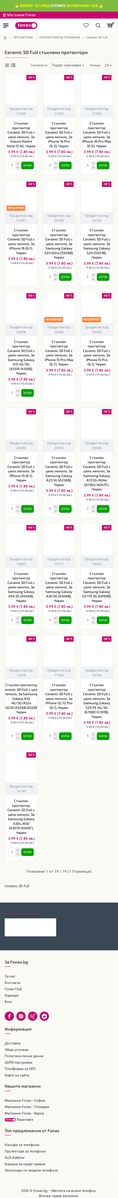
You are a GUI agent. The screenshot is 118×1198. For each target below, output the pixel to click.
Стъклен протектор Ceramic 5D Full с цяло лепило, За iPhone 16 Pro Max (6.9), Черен (96, 134)
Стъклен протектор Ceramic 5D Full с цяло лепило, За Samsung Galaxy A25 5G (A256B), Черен (59, 468)
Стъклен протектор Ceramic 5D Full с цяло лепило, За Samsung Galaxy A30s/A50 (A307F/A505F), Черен (21, 811)
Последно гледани (22, 903)
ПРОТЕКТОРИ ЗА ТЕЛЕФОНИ (59, 37)
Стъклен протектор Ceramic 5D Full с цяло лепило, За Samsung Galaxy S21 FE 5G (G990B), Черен (96, 583)
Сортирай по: (34, 65)
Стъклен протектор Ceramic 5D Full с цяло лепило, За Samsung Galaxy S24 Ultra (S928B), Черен (59, 242)
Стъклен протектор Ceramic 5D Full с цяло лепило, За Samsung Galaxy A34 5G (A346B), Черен (59, 583)
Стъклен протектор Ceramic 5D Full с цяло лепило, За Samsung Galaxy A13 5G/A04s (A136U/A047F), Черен (97, 471)
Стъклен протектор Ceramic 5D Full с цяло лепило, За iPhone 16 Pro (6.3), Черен (59, 134)
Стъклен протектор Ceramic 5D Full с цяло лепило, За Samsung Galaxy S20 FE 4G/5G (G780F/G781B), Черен (97, 696)
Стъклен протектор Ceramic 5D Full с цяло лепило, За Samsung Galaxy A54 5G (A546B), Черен (21, 583)
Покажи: (95, 65)
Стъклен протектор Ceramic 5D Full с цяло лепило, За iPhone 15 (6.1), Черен (21, 466)
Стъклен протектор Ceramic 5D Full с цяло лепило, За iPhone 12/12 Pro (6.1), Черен (59, 691)
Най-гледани (56, 903)
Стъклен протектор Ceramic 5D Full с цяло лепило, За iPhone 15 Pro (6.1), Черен (97, 351)
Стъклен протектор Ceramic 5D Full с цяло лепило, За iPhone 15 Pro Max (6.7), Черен (59, 351)
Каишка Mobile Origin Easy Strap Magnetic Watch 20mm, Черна (37, 915)
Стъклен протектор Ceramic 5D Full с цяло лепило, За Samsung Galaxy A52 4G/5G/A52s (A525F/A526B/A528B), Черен (21, 693)
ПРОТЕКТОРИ (23, 37)
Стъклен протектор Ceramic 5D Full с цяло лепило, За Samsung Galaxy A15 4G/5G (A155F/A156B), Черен (21, 356)
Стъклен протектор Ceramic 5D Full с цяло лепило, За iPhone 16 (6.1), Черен (21, 240)
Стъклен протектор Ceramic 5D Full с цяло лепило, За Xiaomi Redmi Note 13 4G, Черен (21, 134)
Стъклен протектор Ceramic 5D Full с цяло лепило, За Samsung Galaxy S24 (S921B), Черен (97, 242)
